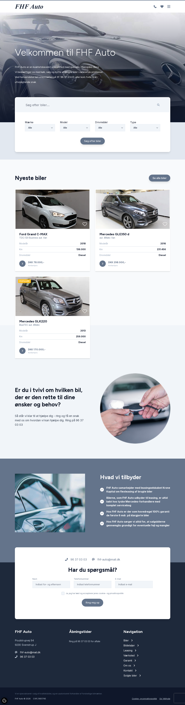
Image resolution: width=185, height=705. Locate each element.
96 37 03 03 (76, 568)
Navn (34, 588)
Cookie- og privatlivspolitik (144, 698)
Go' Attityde (164, 698)
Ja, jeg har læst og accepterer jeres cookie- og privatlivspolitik (95, 602)
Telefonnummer (81, 588)
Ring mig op (92, 611)
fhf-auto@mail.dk (106, 568)
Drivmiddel (101, 131)
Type (133, 131)
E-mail (118, 588)
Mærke (29, 131)
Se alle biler (160, 187)
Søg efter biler (92, 150)
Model (63, 131)
